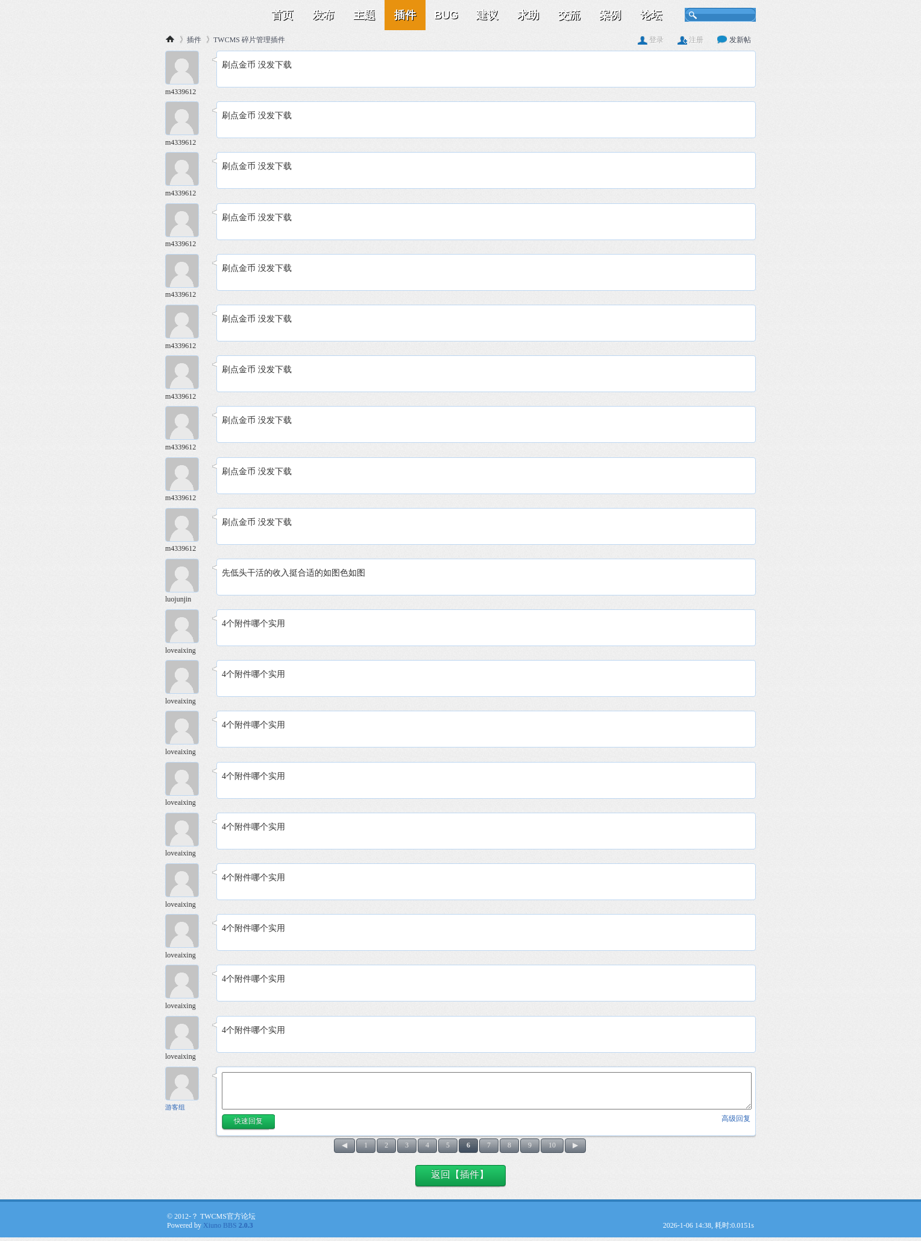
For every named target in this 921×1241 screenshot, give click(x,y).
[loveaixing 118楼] (186, 932)
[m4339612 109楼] (186, 475)
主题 (364, 15)
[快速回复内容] (487, 1090)
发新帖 (734, 40)
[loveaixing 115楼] (186, 780)
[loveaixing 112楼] (186, 627)
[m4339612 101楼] (186, 69)
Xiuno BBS (228, 1225)
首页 (282, 15)
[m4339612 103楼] (186, 170)
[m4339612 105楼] (186, 272)
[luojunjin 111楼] (186, 577)
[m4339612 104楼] (186, 221)
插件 (405, 15)
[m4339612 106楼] (186, 323)
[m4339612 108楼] (186, 424)
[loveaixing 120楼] (186, 1034)
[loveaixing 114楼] (186, 729)
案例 (610, 15)
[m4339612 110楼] (186, 526)
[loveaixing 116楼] (186, 831)
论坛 (651, 15)
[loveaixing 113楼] (186, 678)
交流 (569, 15)
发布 (323, 15)
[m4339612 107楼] (186, 373)
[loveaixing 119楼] (186, 983)
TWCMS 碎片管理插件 (249, 40)
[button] (248, 1122)
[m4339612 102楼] (186, 119)
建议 (487, 15)
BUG (446, 15)
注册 (690, 40)
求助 (528, 15)
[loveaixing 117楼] (186, 881)
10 (552, 1145)
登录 (651, 40)
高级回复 (735, 1118)
